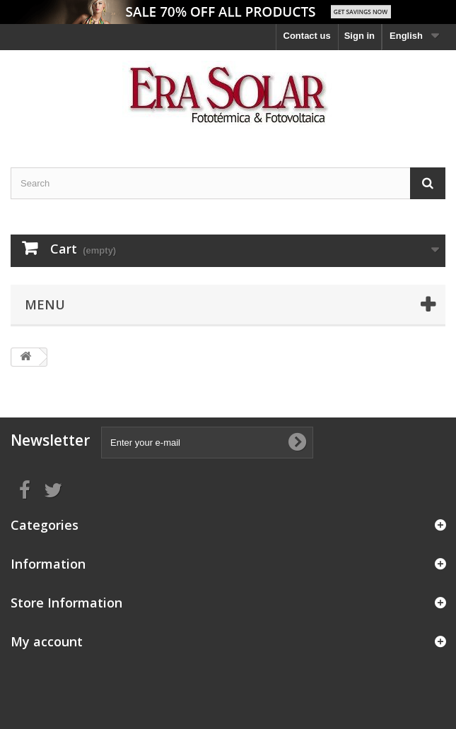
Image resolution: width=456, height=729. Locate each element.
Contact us (307, 35)
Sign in (359, 35)
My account (47, 641)
